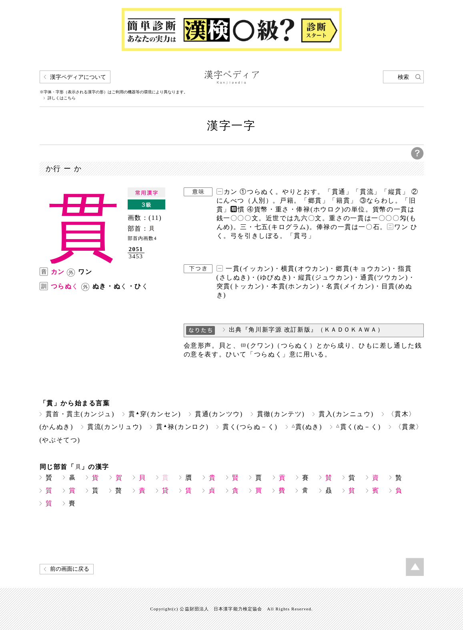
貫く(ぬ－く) (358, 426)
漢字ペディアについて (78, 77)
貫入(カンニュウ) (346, 414)
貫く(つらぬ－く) (249, 426)
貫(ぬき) (307, 426)
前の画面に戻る (69, 569)
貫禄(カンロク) (182, 426)
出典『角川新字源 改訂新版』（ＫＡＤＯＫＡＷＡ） (306, 329)
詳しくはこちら (62, 98)
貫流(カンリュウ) (114, 426)
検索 (403, 77)
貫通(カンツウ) (219, 414)
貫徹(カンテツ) (281, 414)
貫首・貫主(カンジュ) (80, 414)
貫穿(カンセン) (154, 414)
